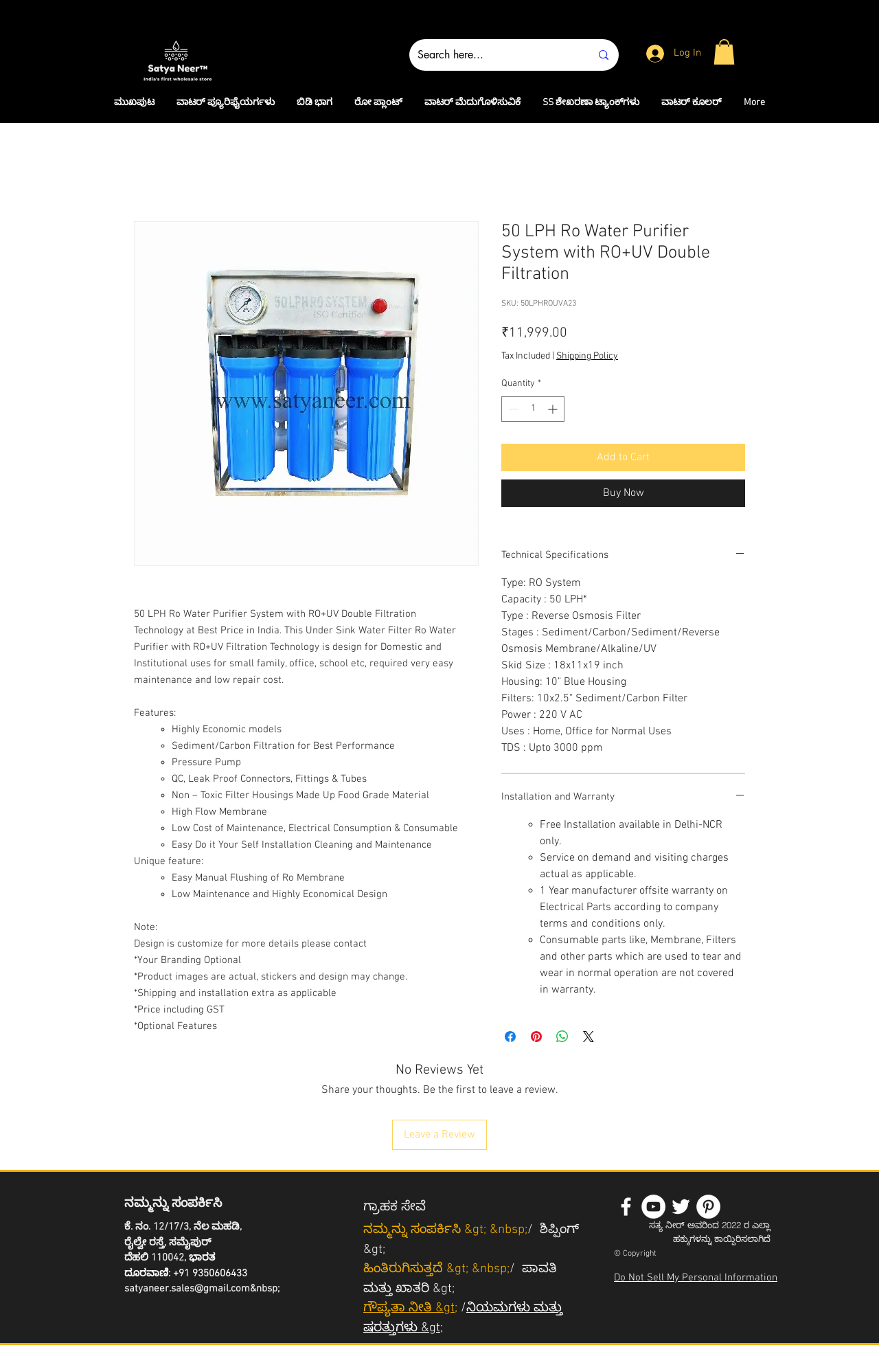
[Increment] (553, 409)
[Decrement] (512, 409)
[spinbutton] (533, 409)
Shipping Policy (587, 356)
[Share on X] (588, 1036)
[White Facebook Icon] (626, 1207)
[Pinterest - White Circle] (708, 1207)
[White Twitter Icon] (681, 1207)
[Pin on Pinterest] (536, 1036)
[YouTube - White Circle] (653, 1207)
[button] (724, 52)
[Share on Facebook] (510, 1036)
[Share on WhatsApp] (562, 1036)
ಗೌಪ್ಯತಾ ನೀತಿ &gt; (410, 1308)
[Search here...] (494, 55)
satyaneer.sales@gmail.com (187, 1288)
